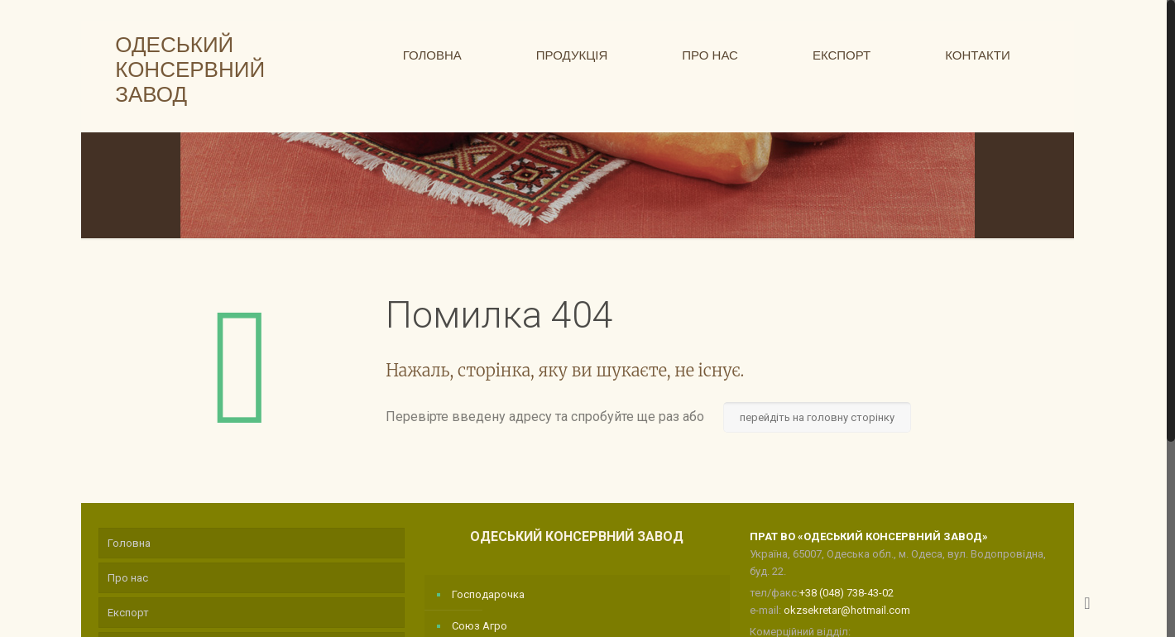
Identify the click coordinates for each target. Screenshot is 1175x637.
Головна (129, 543)
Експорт (128, 612)
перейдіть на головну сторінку (817, 417)
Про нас (128, 578)
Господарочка (488, 594)
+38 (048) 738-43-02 (846, 593)
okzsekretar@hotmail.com (847, 610)
